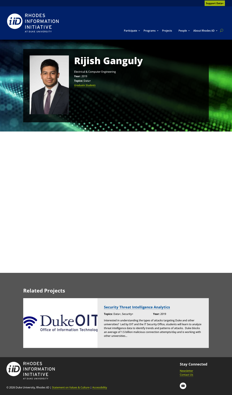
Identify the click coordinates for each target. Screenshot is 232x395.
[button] (183, 386)
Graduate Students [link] (85, 85)
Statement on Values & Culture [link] (71, 387)
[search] (221, 30)
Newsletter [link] (186, 371)
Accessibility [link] (99, 387)
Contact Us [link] (186, 374)
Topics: (78, 81)
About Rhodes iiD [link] (204, 30)
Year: (77, 76)
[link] (33, 23)
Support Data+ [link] (215, 3)
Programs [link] (150, 30)
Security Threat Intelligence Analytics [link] (137, 307)
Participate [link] (130, 30)
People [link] (183, 30)
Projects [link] (167, 30)
